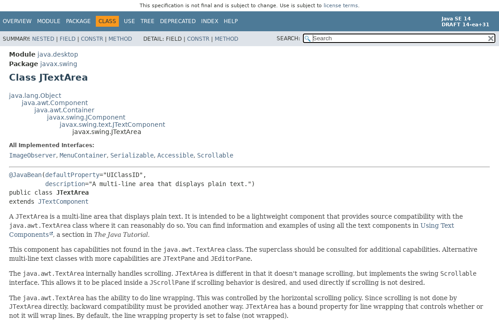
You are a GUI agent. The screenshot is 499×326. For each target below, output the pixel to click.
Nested (43, 39)
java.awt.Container (64, 110)
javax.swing (58, 63)
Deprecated (178, 21)
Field (67, 39)
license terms (341, 6)
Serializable (132, 155)
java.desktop (58, 54)
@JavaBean (25, 174)
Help (231, 21)
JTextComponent (63, 201)
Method (120, 39)
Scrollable (215, 155)
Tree (148, 21)
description (65, 183)
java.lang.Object (35, 95)
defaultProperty (72, 174)
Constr (92, 39)
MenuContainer (83, 155)
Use (129, 21)
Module (49, 21)
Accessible (175, 155)
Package (78, 21)
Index (209, 21)
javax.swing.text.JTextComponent (112, 124)
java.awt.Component (55, 102)
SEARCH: (288, 38)
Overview (17, 21)
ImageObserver (32, 155)
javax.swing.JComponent (86, 117)
